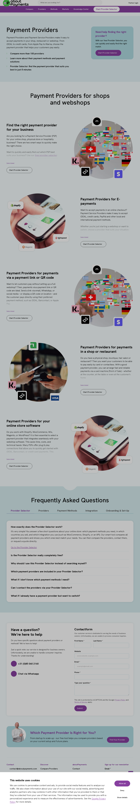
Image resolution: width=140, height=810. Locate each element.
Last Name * (98, 641)
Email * (77, 662)
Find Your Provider (116, 740)
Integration (92, 510)
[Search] (99, 5)
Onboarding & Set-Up (117, 510)
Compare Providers (49, 768)
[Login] (129, 4)
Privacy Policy (120, 700)
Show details (121, 797)
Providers (43, 510)
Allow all (122, 783)
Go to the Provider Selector (24, 547)
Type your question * (82, 683)
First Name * (79, 641)
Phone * (77, 672)
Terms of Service (80, 702)
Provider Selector (20, 510)
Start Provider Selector (108, 53)
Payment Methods (67, 510)
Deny (121, 790)
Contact (76, 768)
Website (77, 651)
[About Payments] (18, 4)
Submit (80, 708)
